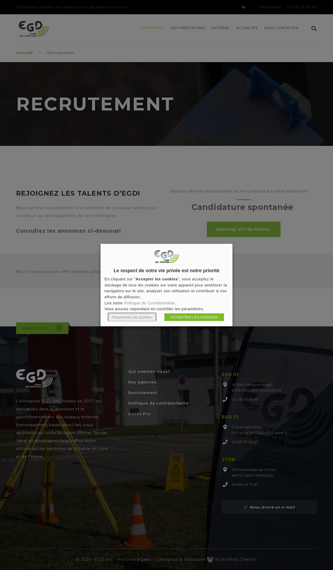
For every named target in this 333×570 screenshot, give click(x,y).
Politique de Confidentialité (149, 303)
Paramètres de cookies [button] (132, 317)
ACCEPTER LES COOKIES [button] (194, 317)
